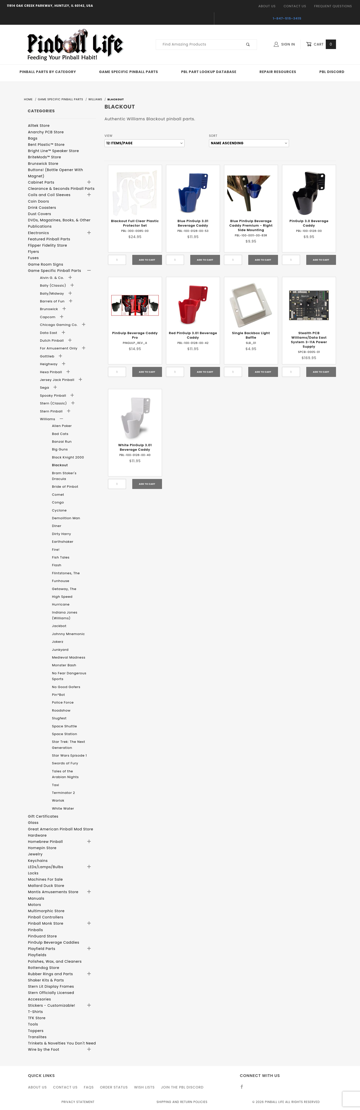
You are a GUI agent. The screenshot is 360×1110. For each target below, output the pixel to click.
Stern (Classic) (54, 403)
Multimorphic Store (46, 910)
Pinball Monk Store (46, 923)
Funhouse (60, 581)
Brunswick (49, 309)
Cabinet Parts (41, 182)
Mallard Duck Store (46, 885)
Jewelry (35, 854)
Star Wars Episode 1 (69, 755)
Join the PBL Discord (182, 1087)
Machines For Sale (45, 879)
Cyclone (59, 510)
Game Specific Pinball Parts (128, 71)
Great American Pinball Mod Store (60, 829)
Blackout (60, 465)
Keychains (38, 860)
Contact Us (295, 6)
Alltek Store (39, 125)
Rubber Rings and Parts (50, 973)
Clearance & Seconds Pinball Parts (61, 188)
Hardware (37, 835)
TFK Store (37, 1017)
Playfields (37, 954)
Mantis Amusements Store (53, 891)
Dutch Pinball (52, 340)
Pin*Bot (58, 694)
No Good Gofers (66, 687)
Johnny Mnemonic (68, 634)
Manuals (36, 898)
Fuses (33, 257)
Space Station (64, 734)
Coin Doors (38, 201)
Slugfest (59, 718)
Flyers (33, 251)
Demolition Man (66, 518)
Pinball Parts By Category (48, 71)
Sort (213, 136)
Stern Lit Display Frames (51, 986)
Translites (37, 1036)
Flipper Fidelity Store (47, 245)
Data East (49, 332)
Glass (33, 822)
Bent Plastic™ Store (46, 144)
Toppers (36, 1030)
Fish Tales (61, 557)
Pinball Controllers (45, 917)
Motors (34, 904)
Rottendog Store (43, 967)
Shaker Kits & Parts (46, 980)
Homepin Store (42, 847)
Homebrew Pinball (45, 841)
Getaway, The (64, 589)
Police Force (63, 702)
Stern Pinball (52, 411)
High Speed (62, 596)
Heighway (49, 364)
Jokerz (58, 641)
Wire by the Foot (43, 1049)
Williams (48, 419)
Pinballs (35, 929)
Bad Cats (60, 433)
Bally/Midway (52, 293)
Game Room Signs (45, 264)
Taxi (55, 785)
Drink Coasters (42, 207)
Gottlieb (48, 356)
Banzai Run (62, 441)
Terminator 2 (63, 792)
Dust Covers (39, 213)
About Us (267, 6)
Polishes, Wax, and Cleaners (55, 961)
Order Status (114, 1087)
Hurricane (61, 604)
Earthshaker (63, 541)
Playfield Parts (41, 948)
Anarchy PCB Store (46, 132)
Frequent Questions (333, 6)
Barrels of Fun (53, 301)
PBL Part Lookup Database (208, 71)
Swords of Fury (65, 763)
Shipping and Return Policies (182, 1102)
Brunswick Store (43, 163)
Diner (57, 525)
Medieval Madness (69, 657)
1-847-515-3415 (287, 18)
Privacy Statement (78, 1102)
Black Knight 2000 (68, 457)
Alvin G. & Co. (52, 277)
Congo (58, 502)
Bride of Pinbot (65, 486)
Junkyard (60, 649)
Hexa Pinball (51, 372)
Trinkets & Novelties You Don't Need (62, 1043)
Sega (45, 387)
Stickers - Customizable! (51, 1005)
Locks (33, 873)
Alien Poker (62, 425)
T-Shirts (35, 1011)
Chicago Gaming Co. (59, 324)
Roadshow (61, 710)
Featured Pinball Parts (49, 239)
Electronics (38, 232)
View (108, 136)
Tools (33, 1024)
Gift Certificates (43, 816)
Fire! (56, 549)
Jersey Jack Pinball (58, 379)
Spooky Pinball (53, 395)
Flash (57, 565)
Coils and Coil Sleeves (49, 194)
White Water (63, 808)
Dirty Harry (61, 533)
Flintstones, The (66, 573)
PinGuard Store (42, 936)
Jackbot (59, 626)
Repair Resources (278, 71)
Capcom (48, 317)
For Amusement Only (59, 348)
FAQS (89, 1087)
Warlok (58, 800)
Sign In (284, 44)
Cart (321, 44)
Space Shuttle (64, 726)
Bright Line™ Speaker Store (53, 150)
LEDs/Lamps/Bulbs (45, 866)
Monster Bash (64, 665)
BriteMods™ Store (44, 157)
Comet (58, 494)
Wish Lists (144, 1087)
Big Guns (60, 449)
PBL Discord (331, 71)
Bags (33, 138)
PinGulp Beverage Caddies (53, 942)
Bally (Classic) (53, 285)
